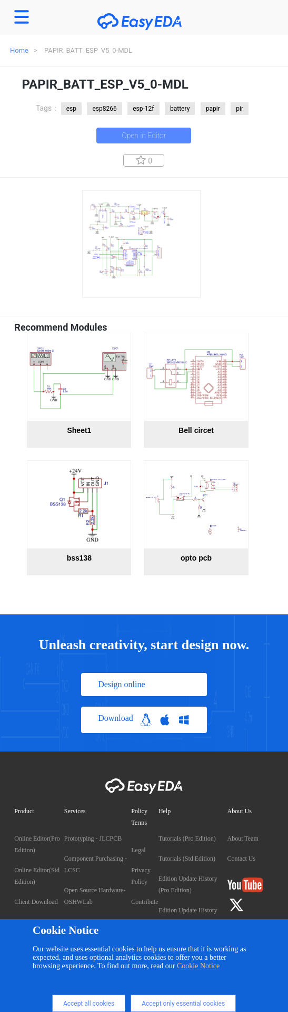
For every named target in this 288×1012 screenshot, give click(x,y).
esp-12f (143, 108)
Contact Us (241, 858)
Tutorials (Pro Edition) (187, 838)
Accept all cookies (88, 1003)
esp (71, 108)
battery (180, 108)
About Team (243, 838)
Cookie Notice (198, 966)
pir (239, 108)
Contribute (144, 901)
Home (19, 50)
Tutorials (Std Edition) (186, 858)
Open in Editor (144, 135)
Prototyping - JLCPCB (93, 838)
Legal (138, 850)
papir (213, 108)
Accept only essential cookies (183, 1003)
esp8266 (104, 108)
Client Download (35, 901)
